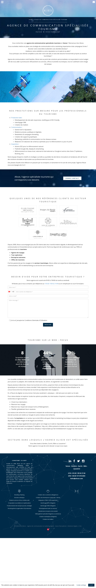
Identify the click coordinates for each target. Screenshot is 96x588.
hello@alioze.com (76, 478)
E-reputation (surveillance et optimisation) (19, 503)
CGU (80, 529)
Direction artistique (19, 497)
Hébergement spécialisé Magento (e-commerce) (48, 517)
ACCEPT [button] (91, 585)
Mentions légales (73, 529)
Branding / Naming (19, 495)
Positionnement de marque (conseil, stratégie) (19, 506)
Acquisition (15, 144)
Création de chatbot (48, 522)
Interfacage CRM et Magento (48, 509)
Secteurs (14, 440)
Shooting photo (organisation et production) (19, 508)
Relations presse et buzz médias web (19, 500)
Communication (16, 127)
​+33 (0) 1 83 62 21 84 (78, 473)
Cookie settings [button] (81, 585)
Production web (16, 118)
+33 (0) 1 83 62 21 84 (51, 284)
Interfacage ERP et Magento (48, 506)
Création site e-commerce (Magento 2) (48, 498)
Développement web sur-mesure (48, 511)
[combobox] (11, 291)
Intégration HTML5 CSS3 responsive (47, 503)
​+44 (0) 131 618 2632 (78, 476)
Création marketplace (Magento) (48, 520)
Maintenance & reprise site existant (48, 514)
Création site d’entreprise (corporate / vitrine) (48, 501)
